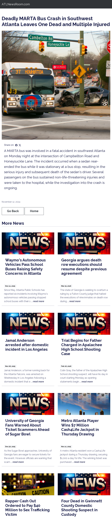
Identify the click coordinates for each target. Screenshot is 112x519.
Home (34, 211)
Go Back (13, 211)
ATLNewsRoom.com (16, 4)
